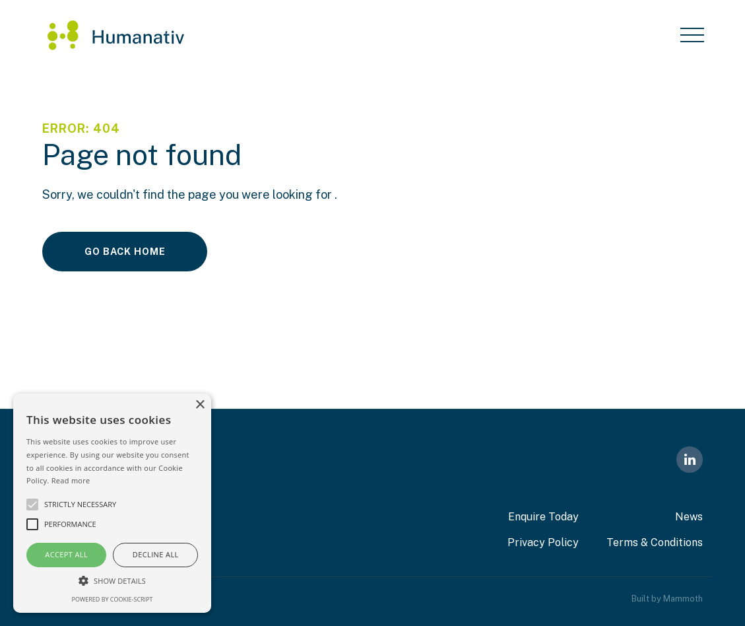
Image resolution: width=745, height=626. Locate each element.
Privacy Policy (543, 542)
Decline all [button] (156, 554)
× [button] (200, 405)
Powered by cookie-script (112, 599)
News (689, 516)
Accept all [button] (66, 554)
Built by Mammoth (667, 599)
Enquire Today (543, 516)
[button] (112, 580)
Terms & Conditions (654, 542)
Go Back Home (125, 251)
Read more (70, 480)
